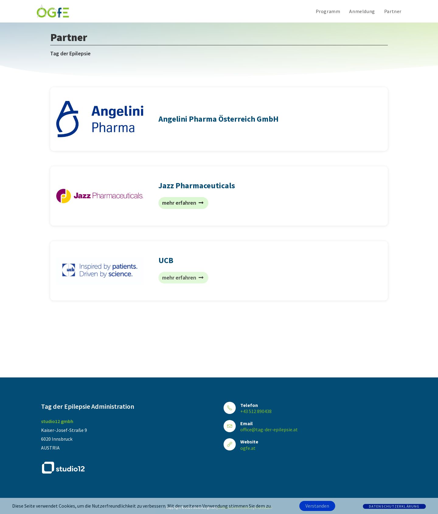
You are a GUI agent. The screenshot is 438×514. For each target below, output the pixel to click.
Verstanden (317, 506)
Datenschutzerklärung (394, 506)
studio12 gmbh (57, 421)
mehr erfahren (182, 202)
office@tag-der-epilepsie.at (269, 429)
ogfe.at (247, 448)
